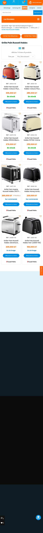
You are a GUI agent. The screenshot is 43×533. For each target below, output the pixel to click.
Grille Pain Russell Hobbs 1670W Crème (32, 139)
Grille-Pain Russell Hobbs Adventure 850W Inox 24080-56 (11, 242)
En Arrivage (11, 250)
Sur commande (11, 199)
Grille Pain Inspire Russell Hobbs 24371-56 (11, 190)
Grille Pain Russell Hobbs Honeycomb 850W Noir (31, 190)
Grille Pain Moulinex (10, 36)
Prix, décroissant (25, 56)
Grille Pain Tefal (30, 36)
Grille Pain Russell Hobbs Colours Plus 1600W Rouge (11, 88)
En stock (11, 97)
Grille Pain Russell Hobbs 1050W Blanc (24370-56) (11, 139)
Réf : (7, 84)
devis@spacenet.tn (14, 509)
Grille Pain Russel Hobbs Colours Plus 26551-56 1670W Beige (32, 88)
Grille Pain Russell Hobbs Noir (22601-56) (32, 242)
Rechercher (38, 12)
